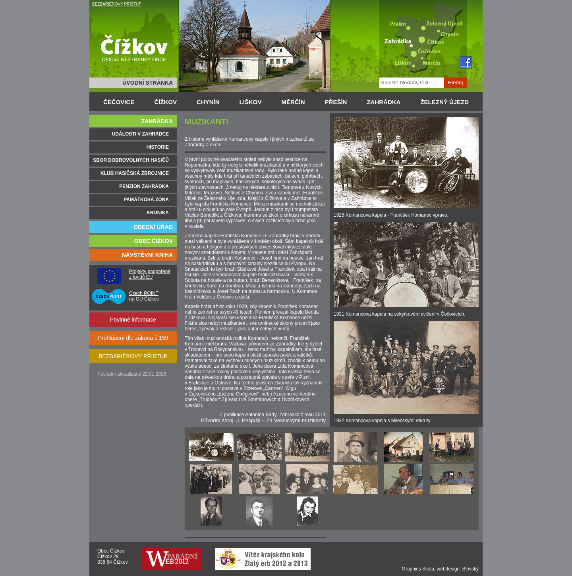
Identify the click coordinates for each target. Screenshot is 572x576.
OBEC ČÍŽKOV (153, 241)
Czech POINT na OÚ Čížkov (144, 296)
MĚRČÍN (293, 102)
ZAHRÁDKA (383, 102)
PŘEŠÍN (336, 102)
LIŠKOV (251, 102)
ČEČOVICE (118, 102)
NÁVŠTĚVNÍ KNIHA (147, 255)
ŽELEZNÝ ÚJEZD (444, 102)
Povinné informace (133, 319)
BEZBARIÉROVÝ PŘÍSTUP (116, 4)
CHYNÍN (208, 102)
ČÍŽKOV (165, 102)
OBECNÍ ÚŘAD (153, 227)
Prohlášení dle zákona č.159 (133, 338)
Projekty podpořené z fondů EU (149, 274)
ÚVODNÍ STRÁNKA (147, 83)
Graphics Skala (418, 569)
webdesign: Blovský (458, 569)
